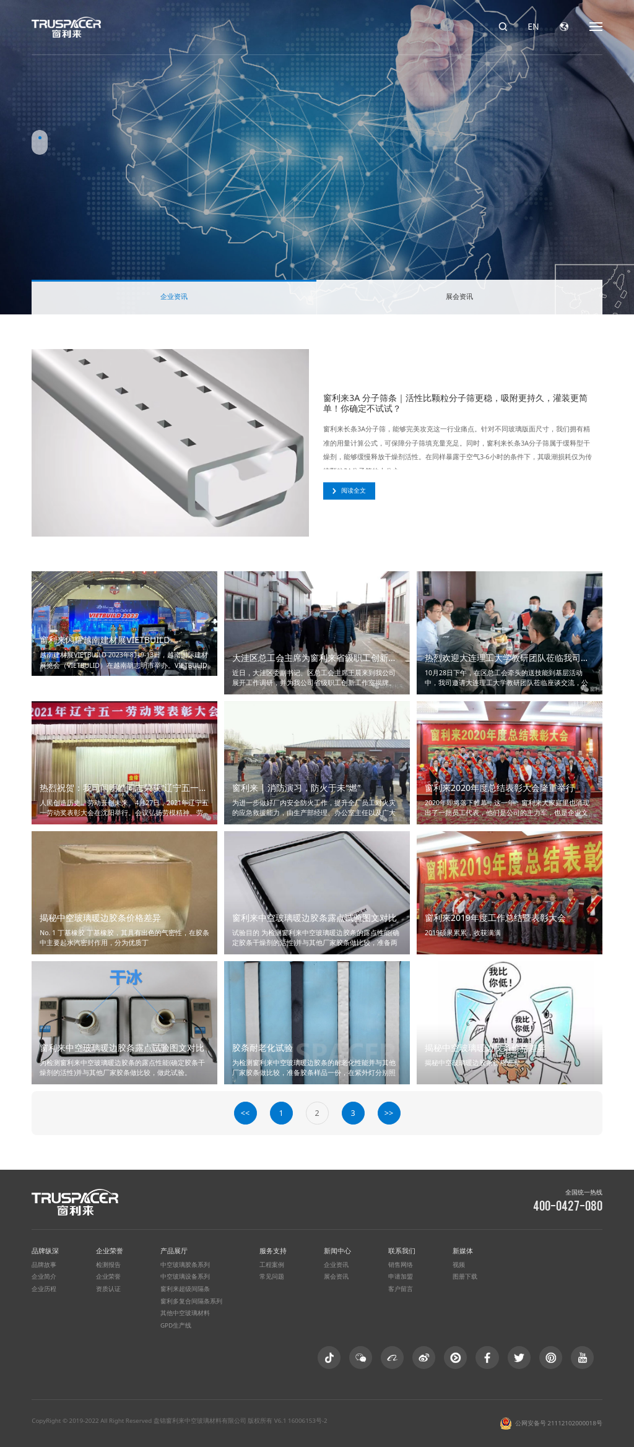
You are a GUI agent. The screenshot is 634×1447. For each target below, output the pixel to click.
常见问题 (271, 1276)
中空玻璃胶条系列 (185, 1264)
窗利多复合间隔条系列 (191, 1301)
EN (533, 26)
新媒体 (463, 1250)
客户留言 (400, 1288)
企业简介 (44, 1276)
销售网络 (400, 1264)
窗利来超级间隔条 (185, 1288)
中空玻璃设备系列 (185, 1276)
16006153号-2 (308, 1421)
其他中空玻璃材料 (185, 1313)
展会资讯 (459, 296)
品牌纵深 (45, 1250)
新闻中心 (337, 1250)
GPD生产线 (175, 1325)
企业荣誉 (109, 1250)
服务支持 (273, 1250)
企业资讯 (174, 296)
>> (388, 1113)
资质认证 (108, 1288)
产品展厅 (174, 1250)
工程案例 (271, 1264)
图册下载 (465, 1276)
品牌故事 (44, 1264)
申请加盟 (400, 1276)
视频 (459, 1264)
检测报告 (108, 1264)
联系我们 (401, 1250)
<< (245, 1113)
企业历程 (44, 1288)
